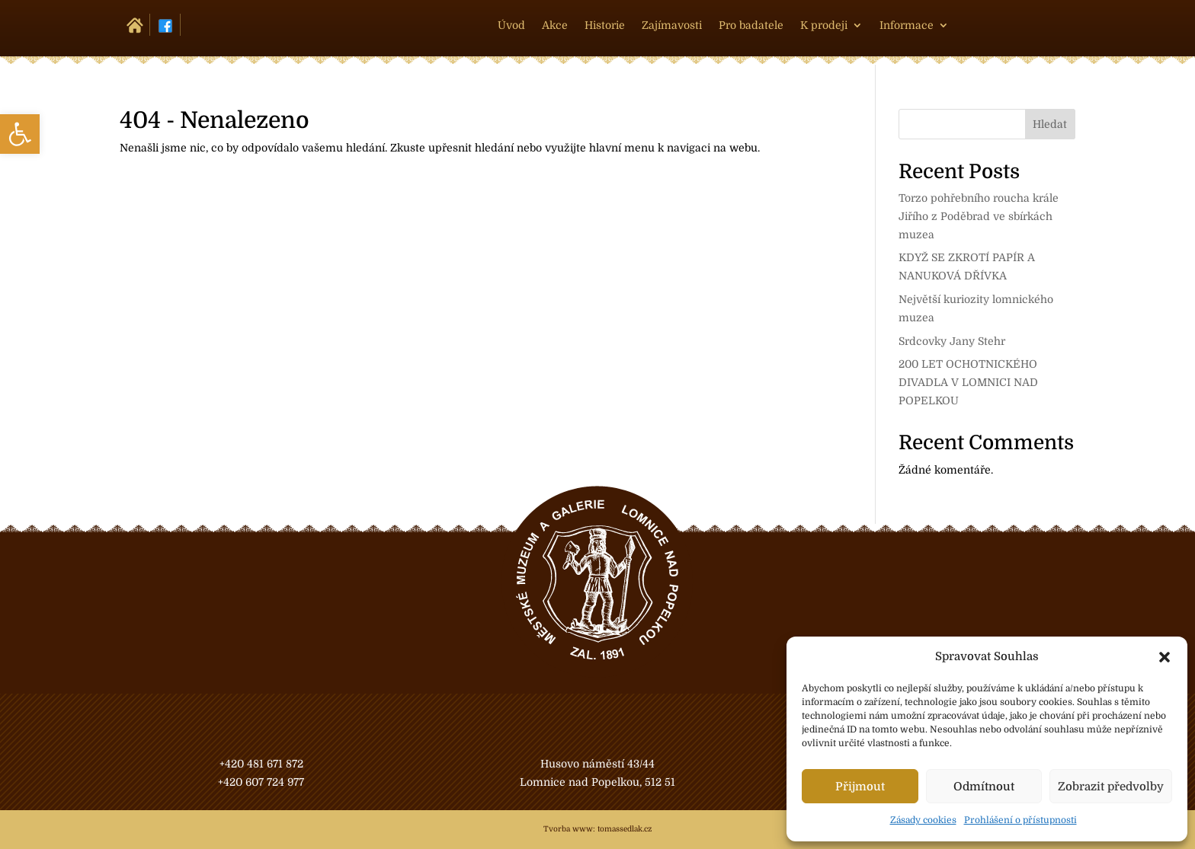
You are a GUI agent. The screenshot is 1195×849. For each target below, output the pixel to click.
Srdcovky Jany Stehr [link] (952, 341)
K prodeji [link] (823, 25)
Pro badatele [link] (751, 25)
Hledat (1050, 124)
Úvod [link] (511, 25)
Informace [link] (906, 25)
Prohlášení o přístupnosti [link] (1020, 820)
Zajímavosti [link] (672, 25)
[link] (20, 134)
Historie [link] (605, 25)
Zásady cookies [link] (923, 820)
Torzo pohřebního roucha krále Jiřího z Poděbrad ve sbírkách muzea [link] (979, 216)
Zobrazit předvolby (1111, 786)
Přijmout (860, 786)
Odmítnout (983, 786)
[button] (1164, 657)
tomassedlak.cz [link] (625, 829)
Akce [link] (555, 25)
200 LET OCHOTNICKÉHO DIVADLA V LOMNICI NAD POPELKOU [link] (968, 382)
